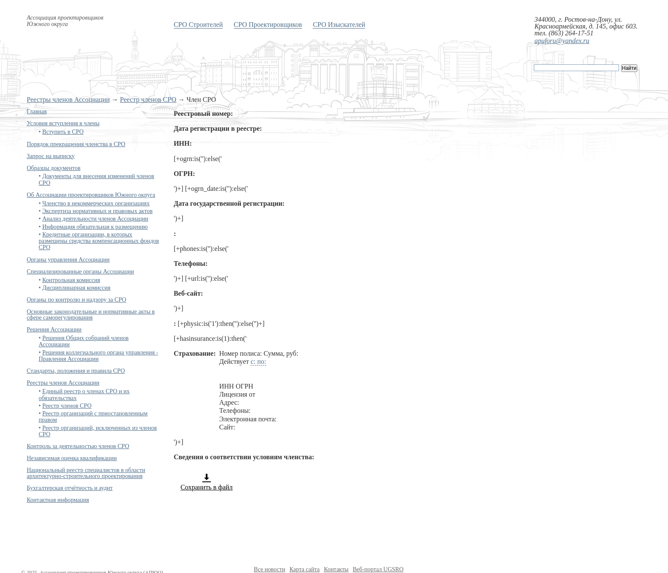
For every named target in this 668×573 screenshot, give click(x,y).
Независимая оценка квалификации (72, 458)
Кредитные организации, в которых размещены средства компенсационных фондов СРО (99, 241)
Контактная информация (58, 500)
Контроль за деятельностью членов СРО (78, 446)
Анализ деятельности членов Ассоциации (95, 219)
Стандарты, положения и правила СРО (76, 371)
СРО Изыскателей (339, 24)
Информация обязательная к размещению (95, 227)
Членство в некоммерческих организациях (96, 203)
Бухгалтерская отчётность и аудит (70, 488)
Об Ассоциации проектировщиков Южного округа (91, 195)
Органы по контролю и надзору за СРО (77, 300)
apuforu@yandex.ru (561, 40)
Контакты (336, 569)
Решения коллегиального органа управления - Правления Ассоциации (98, 355)
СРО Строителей (198, 24)
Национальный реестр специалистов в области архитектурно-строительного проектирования (86, 473)
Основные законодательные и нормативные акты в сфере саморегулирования (91, 314)
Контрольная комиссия (71, 280)
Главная (37, 111)
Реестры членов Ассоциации (68, 99)
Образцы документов (54, 168)
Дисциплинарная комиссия (76, 288)
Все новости (269, 569)
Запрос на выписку (51, 156)
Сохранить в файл (207, 482)
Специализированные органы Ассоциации (80, 271)
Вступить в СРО (63, 132)
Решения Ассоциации (54, 329)
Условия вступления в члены (63, 123)
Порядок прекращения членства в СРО (76, 144)
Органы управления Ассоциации (68, 259)
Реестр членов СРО (148, 99)
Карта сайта (304, 569)
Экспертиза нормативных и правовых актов (97, 211)
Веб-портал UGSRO (378, 569)
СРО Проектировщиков (268, 24)
